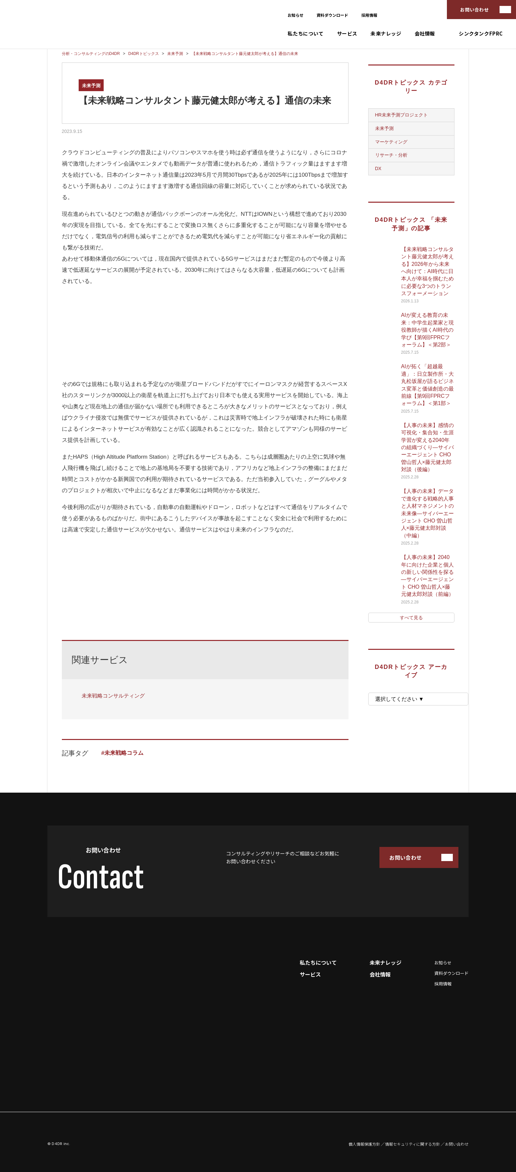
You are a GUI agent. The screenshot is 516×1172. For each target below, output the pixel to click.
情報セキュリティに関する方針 (412, 1144)
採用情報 (369, 15)
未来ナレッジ (386, 33)
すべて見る (411, 617)
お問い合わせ (474, 9)
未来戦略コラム (123, 753)
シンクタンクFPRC (481, 33)
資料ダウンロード (332, 15)
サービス (347, 33)
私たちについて (305, 33)
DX (378, 168)
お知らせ (295, 15)
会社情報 (425, 33)
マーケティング (391, 141)
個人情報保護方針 (364, 1144)
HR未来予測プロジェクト (401, 114)
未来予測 (91, 85)
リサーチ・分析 (391, 155)
